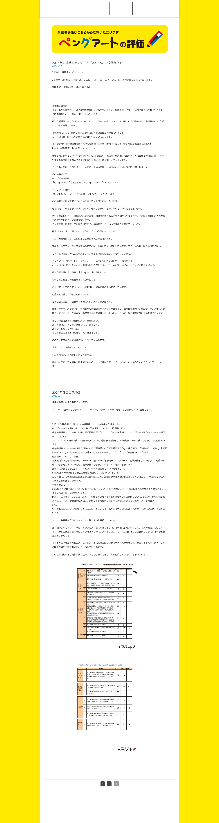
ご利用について (97, 8)
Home (51, 8)
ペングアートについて (74, 8)
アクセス (121, 8)
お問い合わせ (144, 8)
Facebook (167, 8)
